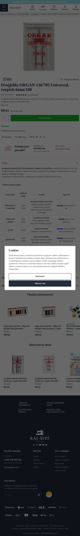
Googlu (53, 261)
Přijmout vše (40, 283)
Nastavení (40, 276)
